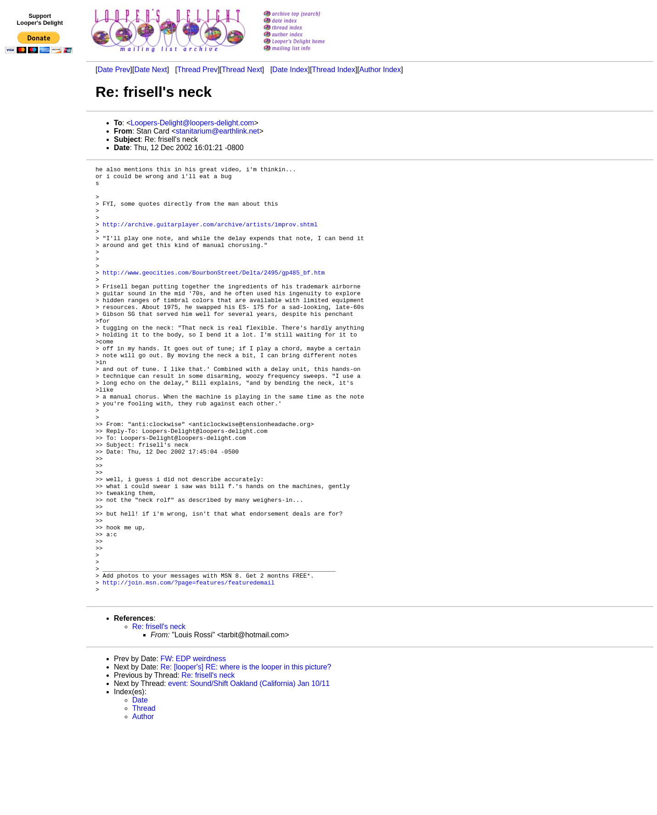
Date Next (150, 69)
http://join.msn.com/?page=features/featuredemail (189, 666)
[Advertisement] (40, 246)
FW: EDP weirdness (193, 745)
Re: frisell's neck (158, 713)
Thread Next (242, 69)
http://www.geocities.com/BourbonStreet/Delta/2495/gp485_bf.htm (214, 294)
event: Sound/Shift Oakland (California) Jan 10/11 (249, 770)
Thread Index (333, 69)
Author (143, 803)
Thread (144, 795)
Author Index (380, 69)
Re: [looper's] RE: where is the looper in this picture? (245, 754)
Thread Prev (197, 69)
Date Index (290, 69)
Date (140, 787)
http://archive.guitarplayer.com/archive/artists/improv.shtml (210, 236)
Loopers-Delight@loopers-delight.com (192, 123)
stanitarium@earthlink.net (217, 131)
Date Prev (113, 69)
